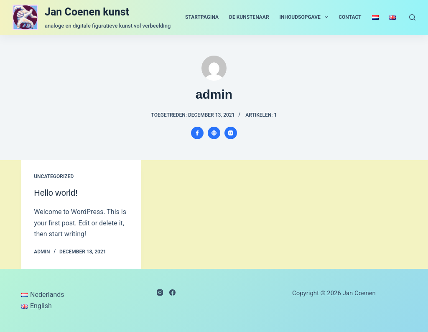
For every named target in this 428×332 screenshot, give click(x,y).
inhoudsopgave (306, 17)
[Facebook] (172, 292)
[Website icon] (214, 133)
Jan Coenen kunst (87, 12)
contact (350, 17)
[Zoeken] (412, 17)
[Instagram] (160, 292)
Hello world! (55, 192)
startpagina (202, 17)
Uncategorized (54, 176)
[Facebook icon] (197, 133)
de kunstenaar (249, 17)
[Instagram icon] (230, 133)
